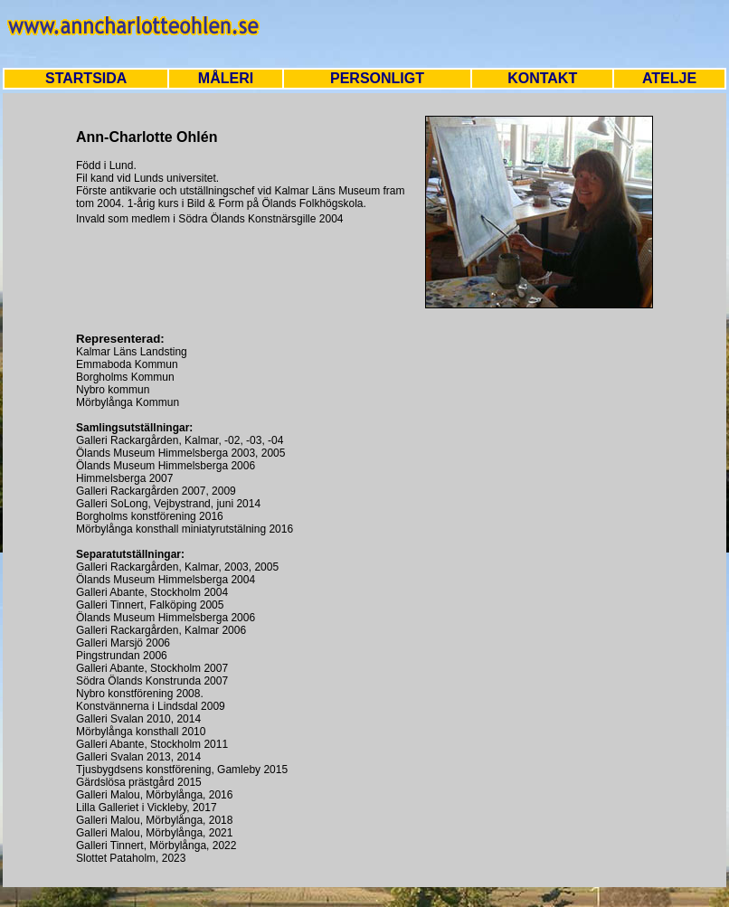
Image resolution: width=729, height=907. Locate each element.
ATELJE (669, 78)
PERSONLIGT (377, 78)
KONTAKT (542, 78)
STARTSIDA (86, 78)
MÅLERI (225, 78)
